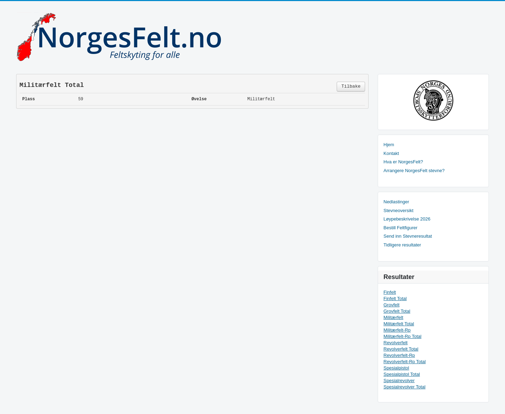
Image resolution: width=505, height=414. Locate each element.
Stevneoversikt (398, 210)
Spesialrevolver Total (405, 386)
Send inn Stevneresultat (408, 236)
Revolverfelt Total (401, 349)
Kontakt (391, 153)
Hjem (389, 144)
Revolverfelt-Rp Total (405, 361)
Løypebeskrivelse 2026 (407, 219)
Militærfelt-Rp (397, 330)
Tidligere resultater (402, 244)
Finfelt (390, 292)
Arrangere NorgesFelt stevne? (414, 170)
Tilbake (351, 86)
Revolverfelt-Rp (399, 355)
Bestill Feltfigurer (401, 227)
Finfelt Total (395, 298)
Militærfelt (393, 317)
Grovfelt (392, 304)
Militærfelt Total (399, 323)
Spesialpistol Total (402, 374)
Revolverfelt (396, 342)
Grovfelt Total (397, 311)
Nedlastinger (396, 201)
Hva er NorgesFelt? (403, 161)
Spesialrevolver (399, 380)
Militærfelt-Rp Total (403, 336)
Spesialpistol (396, 368)
